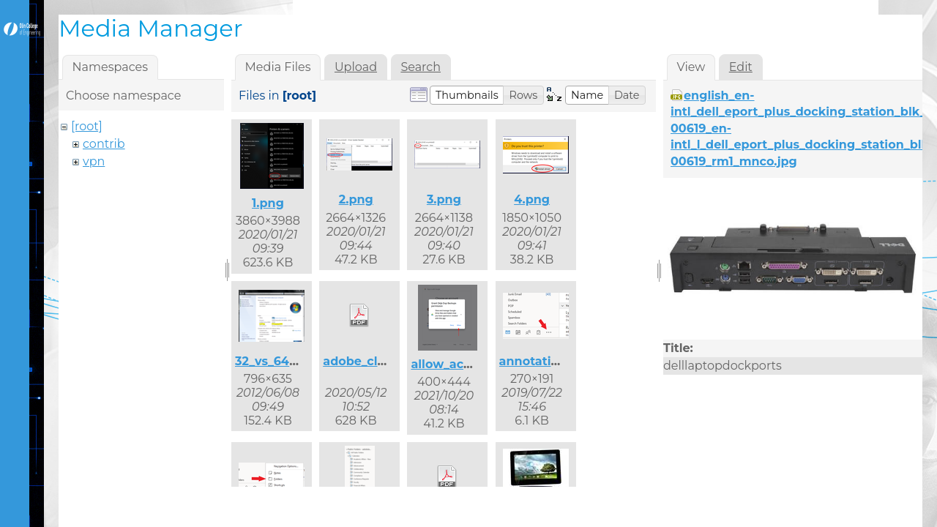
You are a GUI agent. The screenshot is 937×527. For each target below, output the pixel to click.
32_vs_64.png (276, 361)
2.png (356, 199)
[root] (86, 126)
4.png (532, 199)
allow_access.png (464, 364)
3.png (444, 199)
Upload (356, 67)
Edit (741, 67)
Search (420, 67)
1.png (268, 203)
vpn (94, 161)
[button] (467, 95)
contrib (104, 144)
